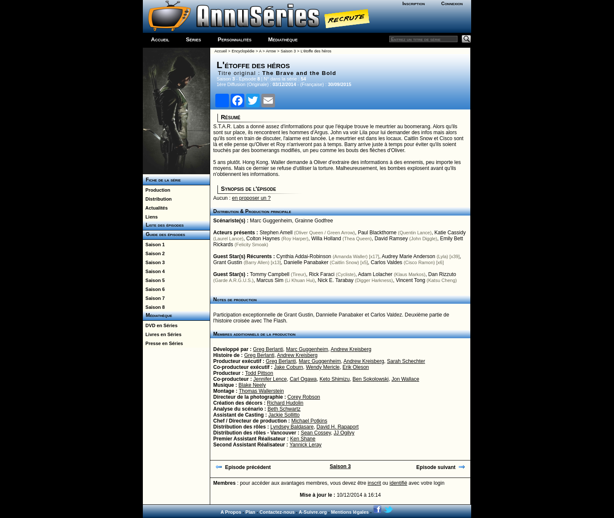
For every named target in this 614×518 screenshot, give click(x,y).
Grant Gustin (227, 262)
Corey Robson (303, 397)
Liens (150, 216)
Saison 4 (154, 271)
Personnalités (235, 39)
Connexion (452, 3)
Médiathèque (283, 39)
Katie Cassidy (450, 233)
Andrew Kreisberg (350, 349)
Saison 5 (154, 280)
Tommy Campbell (270, 274)
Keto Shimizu (334, 379)
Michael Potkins (309, 421)
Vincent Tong (410, 280)
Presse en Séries (163, 343)
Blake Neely (252, 385)
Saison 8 (154, 307)
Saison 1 (154, 244)
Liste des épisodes (163, 225)
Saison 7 (154, 298)
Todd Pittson (259, 373)
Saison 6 (154, 289)
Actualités (155, 207)
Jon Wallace (405, 379)
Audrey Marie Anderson (408, 256)
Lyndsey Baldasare (292, 427)
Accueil (160, 39)
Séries (193, 39)
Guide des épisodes (164, 234)
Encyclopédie (243, 51)
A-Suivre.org (312, 512)
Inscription (414, 3)
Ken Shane (302, 439)
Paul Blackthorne (377, 233)
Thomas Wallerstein (261, 391)
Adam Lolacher (375, 274)
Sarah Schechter (406, 361)
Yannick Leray (305, 445)
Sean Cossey (315, 433)
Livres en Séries (162, 334)
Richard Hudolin (285, 403)
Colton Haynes (263, 239)
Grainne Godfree (314, 221)
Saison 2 (154, 253)
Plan (250, 512)
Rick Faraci (321, 274)
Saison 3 (154, 262)
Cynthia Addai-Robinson (303, 256)
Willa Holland (326, 239)
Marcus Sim (269, 280)
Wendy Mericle (322, 367)
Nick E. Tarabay (335, 280)
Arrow (271, 51)
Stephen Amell (276, 233)
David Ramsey (391, 239)
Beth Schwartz (283, 409)
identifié (398, 483)
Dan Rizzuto (442, 274)
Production (156, 190)
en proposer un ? (251, 198)
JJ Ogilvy (344, 433)
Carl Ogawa (303, 379)
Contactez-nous (277, 512)
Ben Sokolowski (371, 379)
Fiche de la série (162, 180)
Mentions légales (350, 512)
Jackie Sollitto (283, 415)
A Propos (230, 512)
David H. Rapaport (337, 427)
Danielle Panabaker (306, 262)
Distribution (157, 198)
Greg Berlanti (268, 349)
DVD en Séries (160, 325)
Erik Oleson (355, 367)
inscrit (374, 483)
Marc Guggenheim (271, 221)
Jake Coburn (288, 367)
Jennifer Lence (270, 379)
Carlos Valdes (387, 262)
